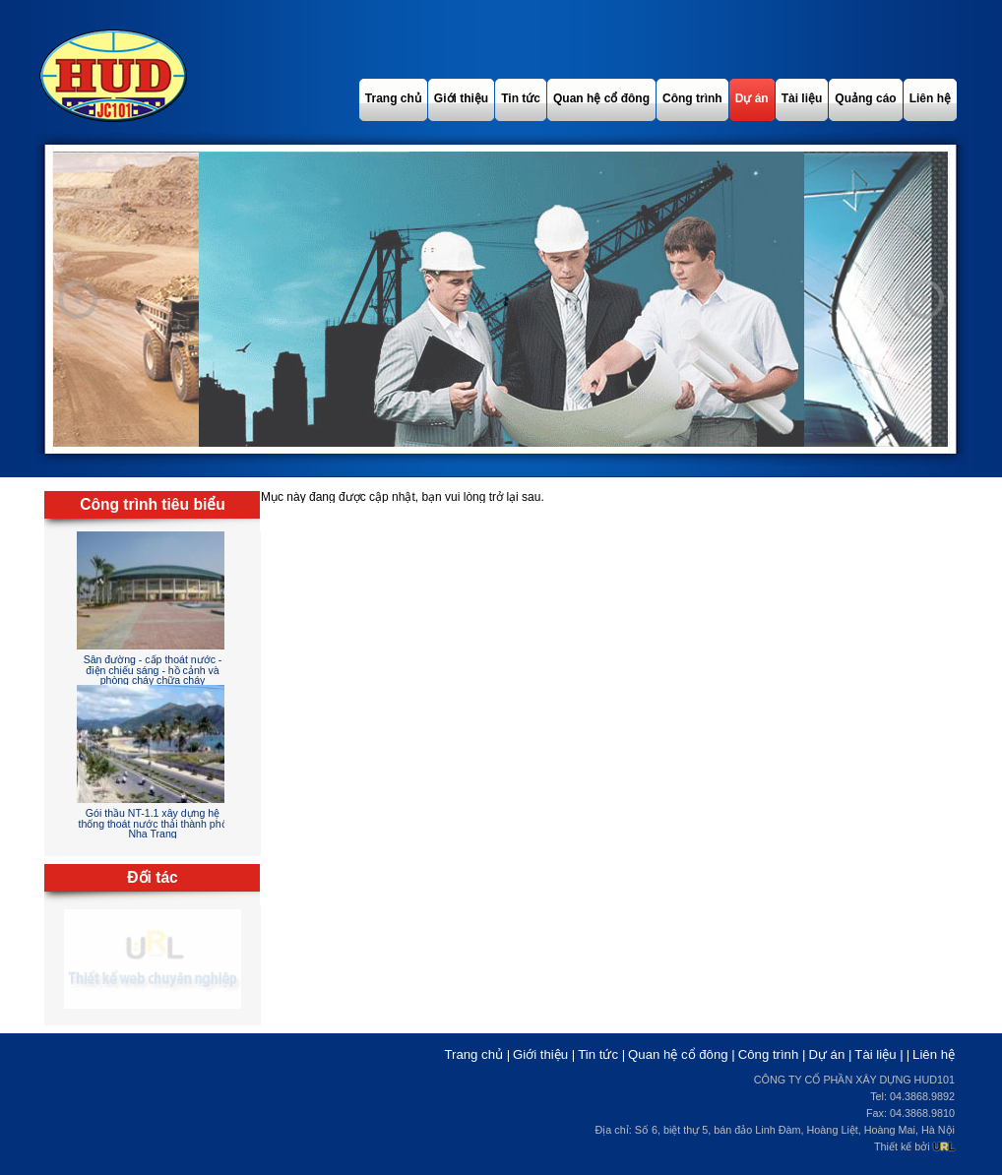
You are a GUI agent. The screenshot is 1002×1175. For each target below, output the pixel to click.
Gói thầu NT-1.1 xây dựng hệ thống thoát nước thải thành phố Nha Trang (152, 823)
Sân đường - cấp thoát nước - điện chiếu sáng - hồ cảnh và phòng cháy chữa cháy (153, 669)
